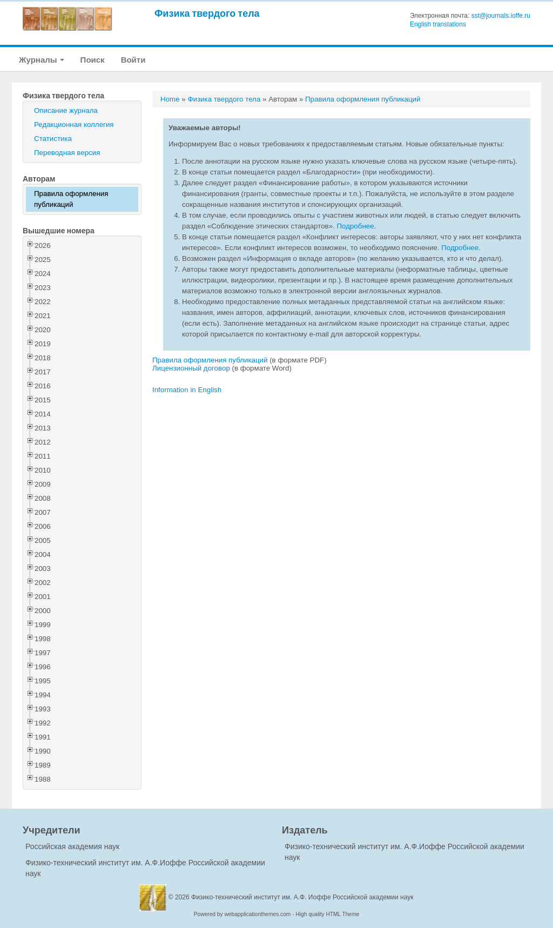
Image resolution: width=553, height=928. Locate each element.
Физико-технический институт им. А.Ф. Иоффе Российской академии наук (302, 897)
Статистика (53, 139)
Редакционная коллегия (74, 124)
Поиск (92, 60)
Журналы (41, 60)
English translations (438, 24)
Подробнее (355, 226)
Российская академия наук (72, 846)
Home (170, 99)
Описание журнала (66, 110)
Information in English (186, 390)
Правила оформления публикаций (71, 199)
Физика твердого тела (207, 13)
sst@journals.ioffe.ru (500, 15)
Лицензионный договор (191, 368)
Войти (133, 60)
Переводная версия (67, 153)
